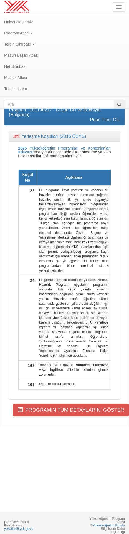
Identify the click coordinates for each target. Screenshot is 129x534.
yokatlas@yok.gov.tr (19, 529)
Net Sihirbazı (15, 66)
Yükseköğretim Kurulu (109, 525)
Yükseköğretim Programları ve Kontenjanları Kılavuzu (64, 150)
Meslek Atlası (15, 77)
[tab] (64, 136)
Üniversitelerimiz (18, 22)
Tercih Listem (15, 88)
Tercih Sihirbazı (19, 44)
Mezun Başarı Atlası (21, 55)
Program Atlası (18, 33)
